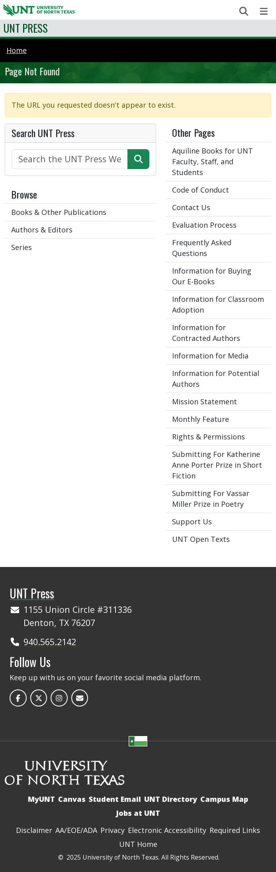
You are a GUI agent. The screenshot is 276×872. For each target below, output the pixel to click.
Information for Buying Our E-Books (211, 276)
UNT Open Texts (201, 539)
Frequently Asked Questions (201, 248)
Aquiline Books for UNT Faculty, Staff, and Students (212, 161)
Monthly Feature (200, 419)
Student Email (115, 799)
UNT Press (25, 28)
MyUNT (41, 799)
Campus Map (224, 799)
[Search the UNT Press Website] (70, 159)
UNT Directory (170, 799)
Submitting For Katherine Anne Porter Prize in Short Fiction (217, 464)
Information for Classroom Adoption (218, 304)
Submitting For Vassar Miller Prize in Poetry (210, 498)
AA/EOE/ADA (76, 830)
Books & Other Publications (58, 212)
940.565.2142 (49, 642)
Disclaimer (34, 830)
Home (16, 50)
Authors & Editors (41, 229)
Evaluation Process (204, 225)
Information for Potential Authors (215, 378)
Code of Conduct (200, 190)
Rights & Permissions (208, 436)
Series (21, 247)
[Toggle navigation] (263, 11)
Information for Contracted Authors (206, 333)
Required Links (234, 830)
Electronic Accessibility (167, 830)
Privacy (112, 830)
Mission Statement (204, 401)
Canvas (72, 799)
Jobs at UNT (138, 813)
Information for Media (210, 355)
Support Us (192, 521)
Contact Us (191, 207)
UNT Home (138, 844)
